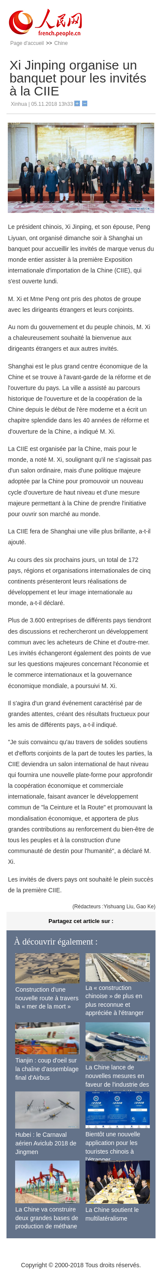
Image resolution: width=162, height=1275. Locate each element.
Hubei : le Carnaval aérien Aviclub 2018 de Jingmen (45, 1143)
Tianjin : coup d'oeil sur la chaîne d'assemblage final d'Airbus (47, 1069)
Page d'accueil (27, 43)
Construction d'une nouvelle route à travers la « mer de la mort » (46, 998)
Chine (60, 43)
